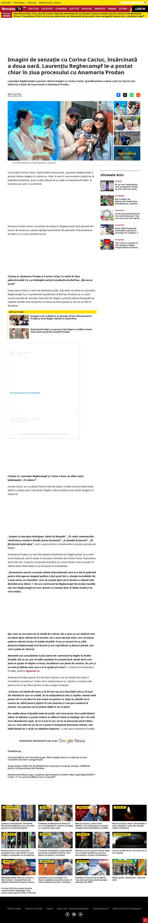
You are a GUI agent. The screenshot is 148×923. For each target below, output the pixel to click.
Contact (49, 908)
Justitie (74, 8)
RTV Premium (19, 3)
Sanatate (99, 8)
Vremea (112, 8)
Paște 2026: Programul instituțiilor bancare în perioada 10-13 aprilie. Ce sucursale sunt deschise (127, 230)
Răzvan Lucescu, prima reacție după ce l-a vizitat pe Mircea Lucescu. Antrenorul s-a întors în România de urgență (92, 853)
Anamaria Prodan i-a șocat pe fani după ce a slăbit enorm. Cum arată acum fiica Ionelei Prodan (61, 330)
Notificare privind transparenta (127, 908)
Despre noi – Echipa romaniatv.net (72, 908)
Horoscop (32, 3)
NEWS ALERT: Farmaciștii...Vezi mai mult (128, 879)
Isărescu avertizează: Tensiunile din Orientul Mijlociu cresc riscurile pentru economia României (17, 825)
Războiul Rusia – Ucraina (50, 3)
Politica (33, 8)
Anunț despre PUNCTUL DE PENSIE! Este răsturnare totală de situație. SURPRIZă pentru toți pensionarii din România (49, 767)
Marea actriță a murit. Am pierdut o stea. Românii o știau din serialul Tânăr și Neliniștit (129, 825)
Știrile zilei (6, 3)
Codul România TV (100, 908)
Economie (61, 8)
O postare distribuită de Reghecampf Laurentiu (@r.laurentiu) (43, 434)
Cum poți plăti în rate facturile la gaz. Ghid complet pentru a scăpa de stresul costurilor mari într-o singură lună (47, 758)
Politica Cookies (14, 908)
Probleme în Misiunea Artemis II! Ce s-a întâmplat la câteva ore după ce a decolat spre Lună (55, 825)
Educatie (87, 8)
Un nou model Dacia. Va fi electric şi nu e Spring (129, 852)
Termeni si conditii (33, 908)
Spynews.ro (33, 670)
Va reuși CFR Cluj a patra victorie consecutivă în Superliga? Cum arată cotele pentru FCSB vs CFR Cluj (18, 890)
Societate (47, 8)
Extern (123, 8)
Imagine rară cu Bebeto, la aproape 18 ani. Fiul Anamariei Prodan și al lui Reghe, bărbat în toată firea (61, 317)
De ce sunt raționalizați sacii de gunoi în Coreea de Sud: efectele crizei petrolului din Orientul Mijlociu (126, 186)
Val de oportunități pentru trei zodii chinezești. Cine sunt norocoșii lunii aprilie (127, 216)
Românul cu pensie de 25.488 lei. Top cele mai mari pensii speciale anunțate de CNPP (91, 880)
